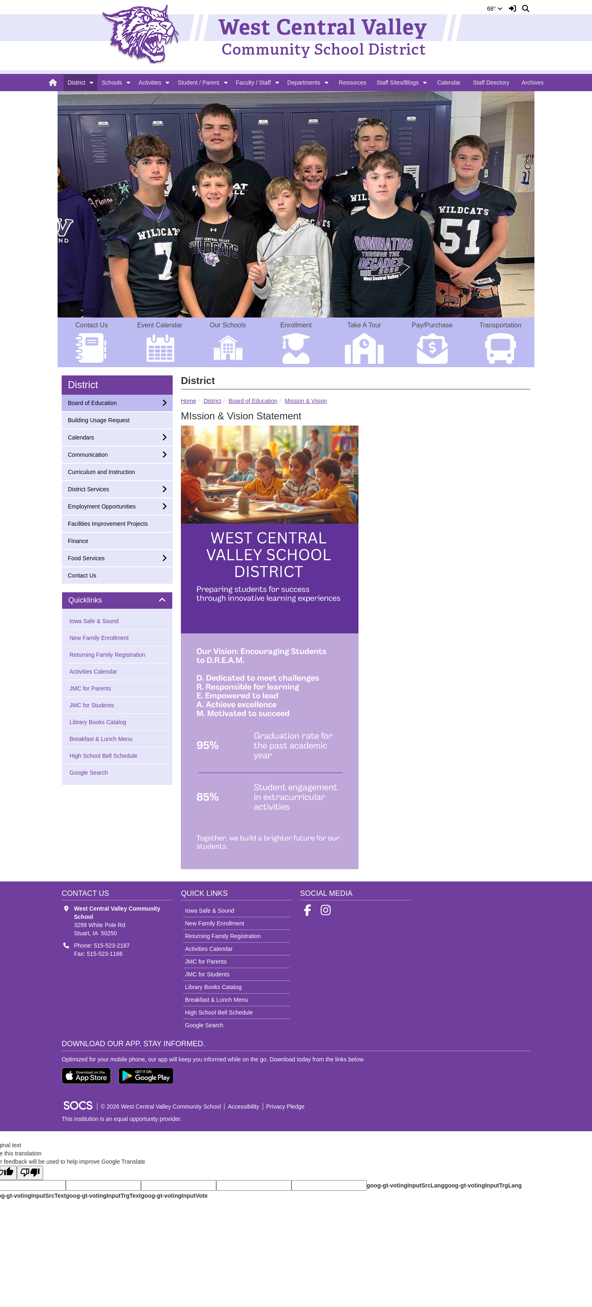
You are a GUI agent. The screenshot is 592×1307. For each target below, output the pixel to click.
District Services (88, 488)
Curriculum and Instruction (101, 471)
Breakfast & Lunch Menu (100, 739)
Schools (112, 82)
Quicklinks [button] (94, 600)
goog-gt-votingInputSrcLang (405, 1185)
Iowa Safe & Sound (94, 621)
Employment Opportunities (101, 506)
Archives (533, 82)
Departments (303, 82)
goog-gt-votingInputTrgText (103, 1195)
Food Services (85, 557)
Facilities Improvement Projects (107, 523)
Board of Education (253, 401)
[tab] (117, 600)
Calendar (448, 82)
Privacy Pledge (285, 1106)
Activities (150, 82)
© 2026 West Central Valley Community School (161, 1106)
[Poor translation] (30, 1173)
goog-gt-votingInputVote (174, 1195)
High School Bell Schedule (103, 755)
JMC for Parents (90, 688)
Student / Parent (198, 82)
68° (494, 8)
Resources (352, 82)
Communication (87, 454)
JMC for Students (91, 705)
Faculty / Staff (253, 82)
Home (188, 401)
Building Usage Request (98, 419)
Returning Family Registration (107, 654)
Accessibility (243, 1106)
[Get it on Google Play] (145, 1076)
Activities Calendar (93, 671)
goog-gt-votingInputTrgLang (483, 1185)
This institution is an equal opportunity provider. (122, 1119)
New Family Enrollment (99, 638)
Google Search (88, 772)
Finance (78, 540)
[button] (91, 82)
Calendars (80, 437)
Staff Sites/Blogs (398, 82)
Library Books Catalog (97, 722)
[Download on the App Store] (86, 1076)
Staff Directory (491, 82)
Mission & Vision (306, 401)
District (77, 82)
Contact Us (81, 575)
